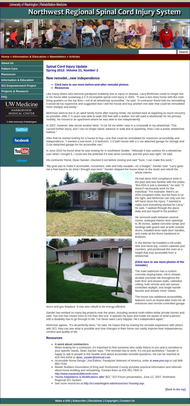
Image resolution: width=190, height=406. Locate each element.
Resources (9, 74)
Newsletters (58, 56)
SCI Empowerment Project (19, 85)
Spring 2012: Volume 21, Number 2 (72, 70)
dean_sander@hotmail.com (93, 357)
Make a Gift (62, 400)
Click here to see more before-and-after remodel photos (91, 84)
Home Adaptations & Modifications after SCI (83, 376)
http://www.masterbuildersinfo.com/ (76, 373)
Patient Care (10, 68)
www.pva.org (161, 360)
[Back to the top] (175, 389)
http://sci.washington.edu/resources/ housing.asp (114, 383)
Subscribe (79, 400)
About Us (8, 63)
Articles (74, 56)
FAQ (4, 96)
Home (5, 56)
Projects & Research (15, 91)
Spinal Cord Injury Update (66, 66)
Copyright (111, 400)
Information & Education (29, 56)
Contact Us (127, 400)
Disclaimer (95, 400)
